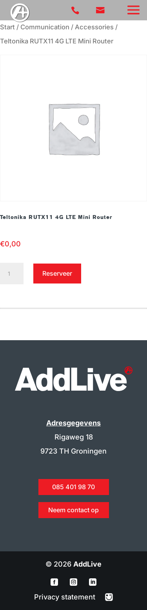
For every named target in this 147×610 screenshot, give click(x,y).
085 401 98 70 (73, 487)
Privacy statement (65, 597)
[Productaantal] (12, 274)
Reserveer (57, 273)
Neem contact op (73, 510)
